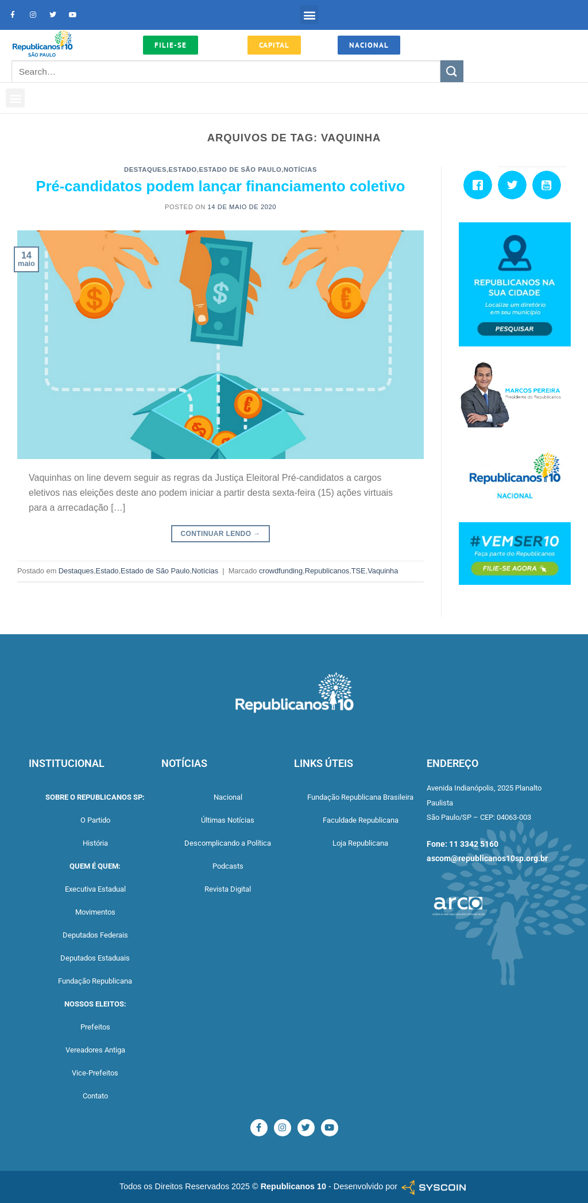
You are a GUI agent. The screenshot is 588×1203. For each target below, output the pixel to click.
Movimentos (95, 912)
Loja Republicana (360, 843)
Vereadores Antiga (95, 1050)
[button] (309, 14)
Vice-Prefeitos (95, 1073)
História (95, 843)
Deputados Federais (95, 935)
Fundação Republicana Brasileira (360, 797)
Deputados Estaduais (95, 958)
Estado (183, 169)
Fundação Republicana (95, 981)
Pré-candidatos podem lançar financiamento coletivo (220, 186)
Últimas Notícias (227, 820)
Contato (95, 1096)
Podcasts (227, 866)
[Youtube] (549, 185)
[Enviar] (451, 71)
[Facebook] (480, 185)
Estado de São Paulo (240, 169)
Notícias (300, 169)
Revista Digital (227, 889)
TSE (358, 570)
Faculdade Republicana (361, 820)
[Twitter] (515, 185)
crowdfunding (281, 570)
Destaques (145, 169)
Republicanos (327, 570)
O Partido (95, 820)
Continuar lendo (221, 534)
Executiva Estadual (95, 889)
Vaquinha (383, 570)
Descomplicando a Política (227, 843)
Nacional (228, 797)
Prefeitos (95, 1027)
